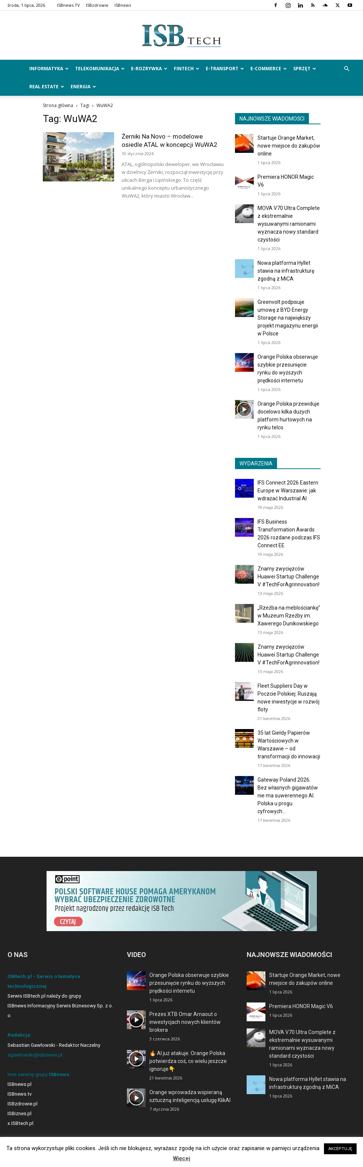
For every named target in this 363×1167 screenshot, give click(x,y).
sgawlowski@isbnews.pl (35, 1055)
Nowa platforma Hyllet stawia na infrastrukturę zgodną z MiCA (286, 271)
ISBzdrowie (97, 5)
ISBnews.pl (20, 1084)
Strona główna (58, 105)
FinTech (186, 68)
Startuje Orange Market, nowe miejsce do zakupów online (289, 146)
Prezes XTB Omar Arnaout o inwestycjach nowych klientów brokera (185, 1022)
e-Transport (225, 68)
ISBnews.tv (20, 1094)
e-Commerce (268, 68)
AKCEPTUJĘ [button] (340, 1148)
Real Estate (46, 86)
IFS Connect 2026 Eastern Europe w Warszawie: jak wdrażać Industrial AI (288, 490)
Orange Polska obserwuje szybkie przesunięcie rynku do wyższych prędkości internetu (189, 983)
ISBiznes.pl (20, 1113)
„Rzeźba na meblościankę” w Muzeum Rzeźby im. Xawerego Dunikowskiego (289, 616)
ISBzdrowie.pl (23, 1104)
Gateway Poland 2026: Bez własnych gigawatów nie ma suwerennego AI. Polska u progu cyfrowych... (288, 795)
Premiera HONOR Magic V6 (301, 1006)
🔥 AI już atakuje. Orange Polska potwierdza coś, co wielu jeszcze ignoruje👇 (188, 1061)
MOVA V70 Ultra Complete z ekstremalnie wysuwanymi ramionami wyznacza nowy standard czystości (289, 224)
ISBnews (122, 5)
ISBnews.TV (68, 5)
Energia (83, 86)
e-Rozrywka (149, 68)
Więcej (181, 1158)
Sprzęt (304, 68)
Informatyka (49, 68)
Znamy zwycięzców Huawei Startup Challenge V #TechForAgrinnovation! (288, 576)
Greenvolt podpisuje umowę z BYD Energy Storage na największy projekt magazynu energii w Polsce (288, 318)
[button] (346, 68)
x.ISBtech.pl (20, 1123)
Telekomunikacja (100, 68)
